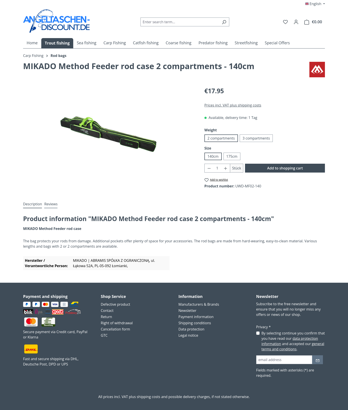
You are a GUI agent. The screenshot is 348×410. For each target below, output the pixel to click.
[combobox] (179, 21)
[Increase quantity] (225, 168)
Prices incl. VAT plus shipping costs (232, 105)
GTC (104, 335)
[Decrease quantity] (209, 168)
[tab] (32, 204)
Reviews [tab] (50, 204)
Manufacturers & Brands (198, 304)
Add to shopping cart (285, 168)
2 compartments (221, 138)
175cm (231, 156)
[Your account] (296, 21)
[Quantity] (217, 168)
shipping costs (148, 396)
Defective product (115, 304)
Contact (107, 310)
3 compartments (256, 138)
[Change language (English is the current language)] (315, 4)
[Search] (224, 21)
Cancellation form (115, 329)
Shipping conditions (194, 323)
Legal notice (188, 335)
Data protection (191, 329)
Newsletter (187, 310)
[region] (109, 133)
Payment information (196, 316)
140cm (213, 156)
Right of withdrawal (117, 323)
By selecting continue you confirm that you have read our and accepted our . (293, 341)
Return (106, 316)
